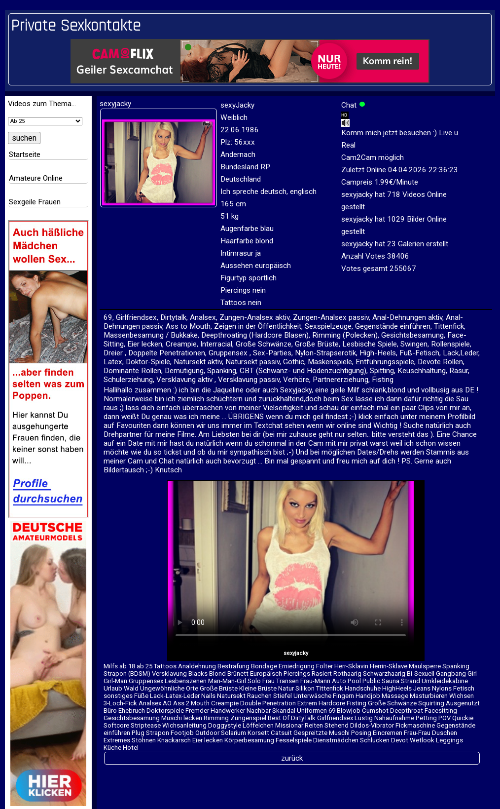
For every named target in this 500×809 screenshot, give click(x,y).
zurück (292, 758)
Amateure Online (36, 178)
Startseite (24, 154)
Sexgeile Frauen (35, 201)
